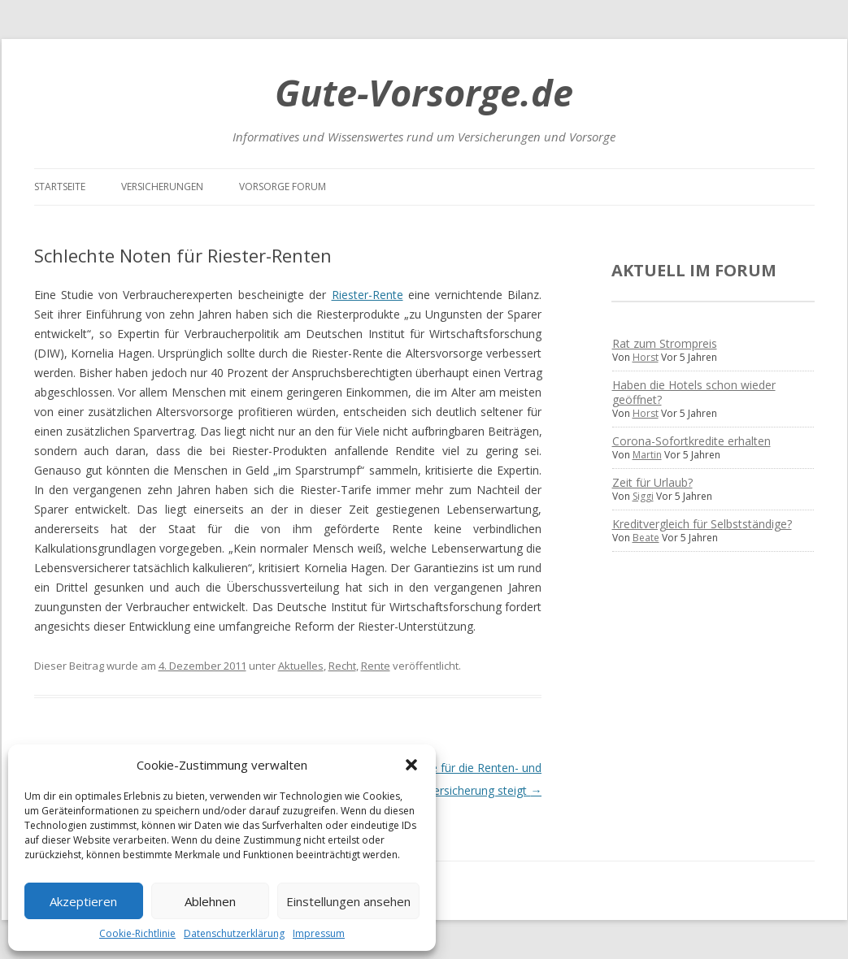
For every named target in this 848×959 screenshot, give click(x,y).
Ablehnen (210, 901)
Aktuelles (301, 665)
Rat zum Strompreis (664, 343)
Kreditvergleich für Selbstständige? (702, 524)
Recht (342, 665)
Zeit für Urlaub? (652, 482)
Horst (646, 357)
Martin (647, 455)
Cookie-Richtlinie (137, 933)
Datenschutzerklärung (234, 933)
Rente (375, 665)
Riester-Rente (367, 294)
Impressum (319, 933)
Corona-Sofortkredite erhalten (691, 441)
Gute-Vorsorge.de (424, 92)
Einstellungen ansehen (348, 901)
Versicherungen (162, 186)
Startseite (59, 186)
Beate (646, 538)
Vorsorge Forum (282, 186)
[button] (411, 765)
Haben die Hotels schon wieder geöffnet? (694, 392)
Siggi (643, 496)
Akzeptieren (83, 901)
